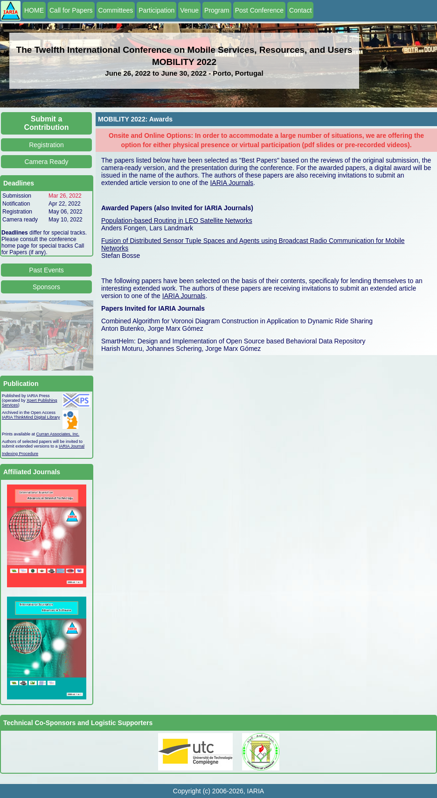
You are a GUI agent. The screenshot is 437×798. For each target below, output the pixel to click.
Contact (300, 10)
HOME (34, 10)
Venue (189, 10)
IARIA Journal (71, 446)
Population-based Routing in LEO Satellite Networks (176, 220)
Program (216, 10)
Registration (46, 145)
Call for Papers (71, 10)
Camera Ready (46, 161)
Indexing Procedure (20, 453)
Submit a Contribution (46, 123)
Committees (115, 10)
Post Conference (259, 10)
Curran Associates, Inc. (58, 434)
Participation (156, 10)
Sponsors (46, 287)
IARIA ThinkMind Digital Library (31, 417)
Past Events (46, 270)
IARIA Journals (231, 182)
